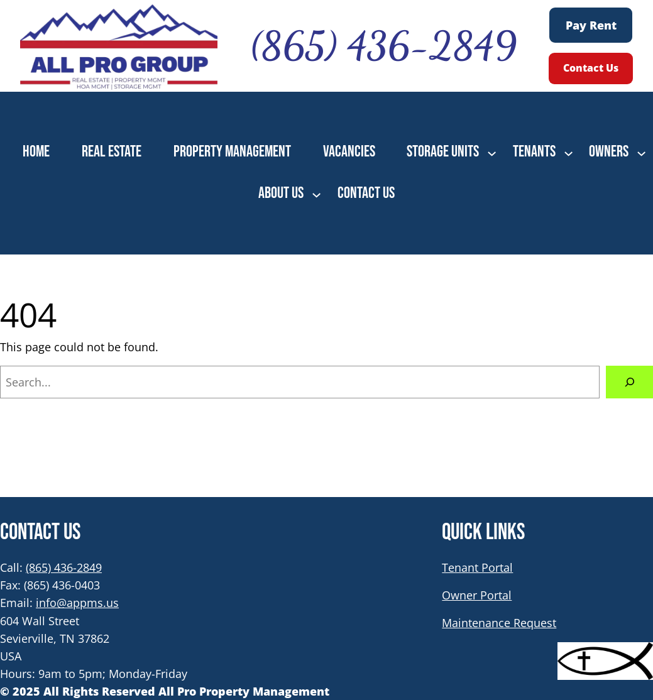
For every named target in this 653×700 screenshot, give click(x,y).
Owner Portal (477, 595)
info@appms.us (77, 602)
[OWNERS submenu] (641, 152)
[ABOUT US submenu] (316, 194)
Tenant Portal (477, 567)
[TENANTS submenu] (568, 152)
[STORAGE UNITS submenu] (492, 152)
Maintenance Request (499, 622)
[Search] (629, 382)
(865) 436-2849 (64, 567)
